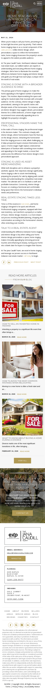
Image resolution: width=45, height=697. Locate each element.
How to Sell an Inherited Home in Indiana (20, 325)
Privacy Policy (17, 686)
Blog (35, 614)
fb (10, 625)
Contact (34, 617)
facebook (4, 262)
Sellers (35, 611)
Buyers (25, 611)
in (27, 625)
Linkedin (9, 262)
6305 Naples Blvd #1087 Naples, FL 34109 (15, 574)
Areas (10, 614)
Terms (7, 686)
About (16, 611)
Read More (22, 337)
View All (22, 460)
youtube (33, 625)
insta (22, 625)
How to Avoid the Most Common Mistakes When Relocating (19, 382)
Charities (23, 617)
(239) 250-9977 (15, 580)
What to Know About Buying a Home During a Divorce (22, 439)
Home (7, 611)
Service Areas (22, 614)
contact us (22, 513)
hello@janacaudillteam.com (20, 553)
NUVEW (7, 684)
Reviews (11, 617)
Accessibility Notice (32, 686)
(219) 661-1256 (15, 599)
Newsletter (16, 558)
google (16, 625)
